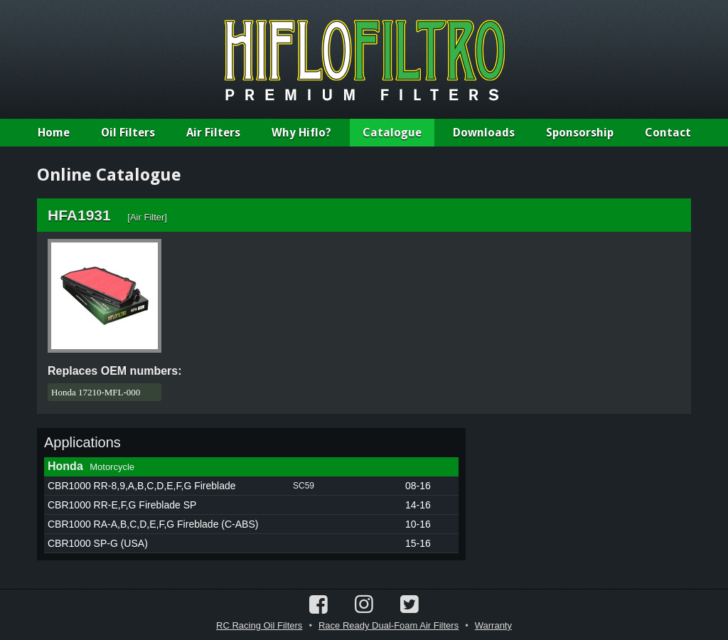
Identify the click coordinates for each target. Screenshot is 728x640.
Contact (668, 132)
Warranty (493, 625)
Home (54, 132)
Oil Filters (128, 132)
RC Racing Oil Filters (259, 625)
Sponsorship (580, 132)
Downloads (484, 132)
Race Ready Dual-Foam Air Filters (388, 625)
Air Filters (213, 132)
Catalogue (392, 132)
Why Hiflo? (301, 132)
